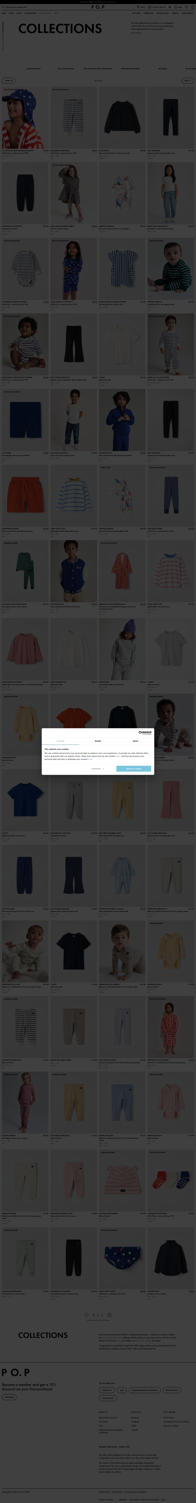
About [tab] (135, 741)
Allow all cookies (133, 769)
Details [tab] (98, 741)
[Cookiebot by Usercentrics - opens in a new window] (141, 733)
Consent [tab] (60, 741)
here (118, 756)
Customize (98, 769)
